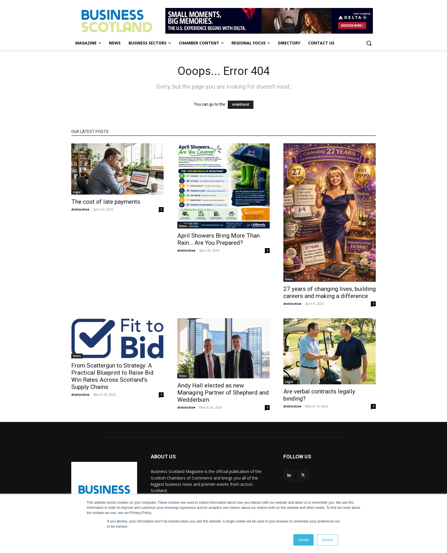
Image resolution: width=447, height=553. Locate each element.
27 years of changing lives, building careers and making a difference (329, 292)
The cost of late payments (105, 201)
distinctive (80, 209)
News (183, 226)
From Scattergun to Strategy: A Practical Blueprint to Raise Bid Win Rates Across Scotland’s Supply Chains (112, 376)
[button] (369, 43)
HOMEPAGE (240, 105)
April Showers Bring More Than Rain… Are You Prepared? (218, 239)
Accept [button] (303, 540)
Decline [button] (327, 540)
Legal (77, 192)
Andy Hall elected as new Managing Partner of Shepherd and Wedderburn (223, 392)
